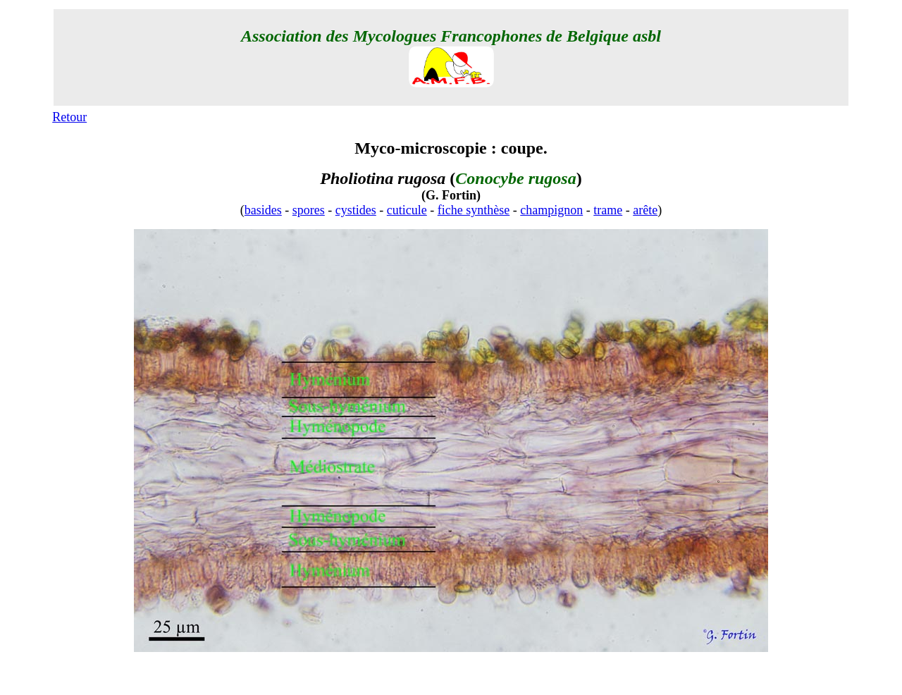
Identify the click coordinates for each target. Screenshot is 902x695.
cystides (355, 210)
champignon (551, 210)
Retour (69, 117)
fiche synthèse (473, 210)
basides (263, 210)
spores (308, 210)
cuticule (407, 210)
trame (607, 210)
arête (645, 210)
